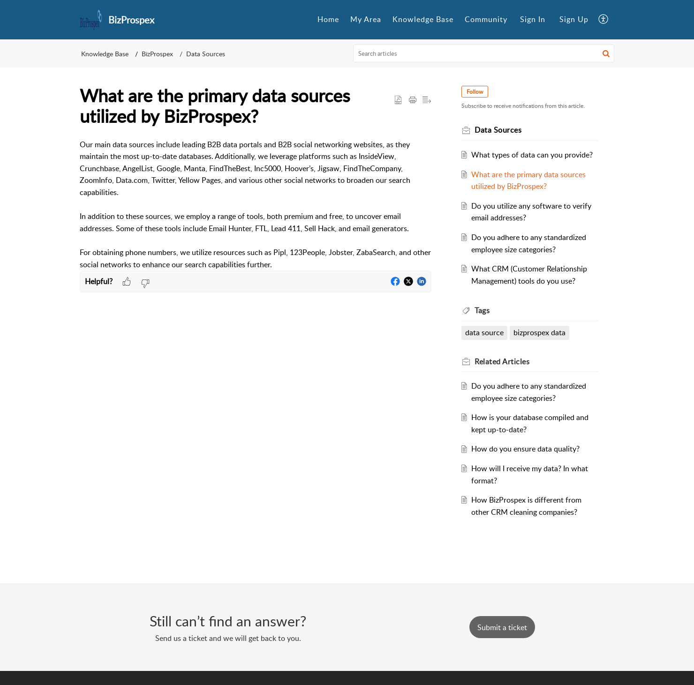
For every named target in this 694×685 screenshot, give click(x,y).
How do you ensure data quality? (525, 449)
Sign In (532, 19)
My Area (365, 19)
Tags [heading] (482, 310)
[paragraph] (255, 205)
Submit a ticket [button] (502, 627)
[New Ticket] (502, 627)
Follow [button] (475, 92)
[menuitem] (328, 19)
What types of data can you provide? (532, 155)
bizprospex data (539, 332)
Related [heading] (502, 361)
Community (486, 19)
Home (328, 19)
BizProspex (157, 53)
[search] (484, 53)
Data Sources (205, 53)
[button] (603, 19)
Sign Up (573, 19)
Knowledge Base (422, 19)
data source (484, 332)
